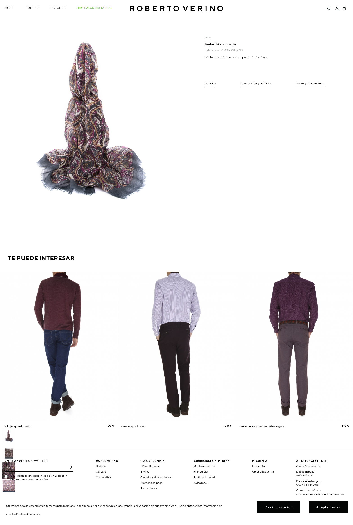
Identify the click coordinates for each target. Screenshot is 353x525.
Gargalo (101, 471)
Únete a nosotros (204, 466)
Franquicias (201, 471)
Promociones (148, 488)
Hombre (32, 7)
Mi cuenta (258, 466)
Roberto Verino (176, 8)
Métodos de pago (151, 482)
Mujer (10, 7)
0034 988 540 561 (307, 484)
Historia (101, 466)
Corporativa (103, 477)
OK (70, 466)
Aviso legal (201, 482)
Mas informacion (278, 507)
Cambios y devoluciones (155, 477)
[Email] (36, 466)
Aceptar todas (328, 507)
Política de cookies (206, 477)
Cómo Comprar (150, 466)
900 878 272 (304, 475)
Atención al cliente (308, 466)
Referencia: (212, 49)
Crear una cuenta (263, 471)
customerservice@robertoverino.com (320, 494)
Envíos (144, 471)
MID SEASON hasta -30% (94, 7)
